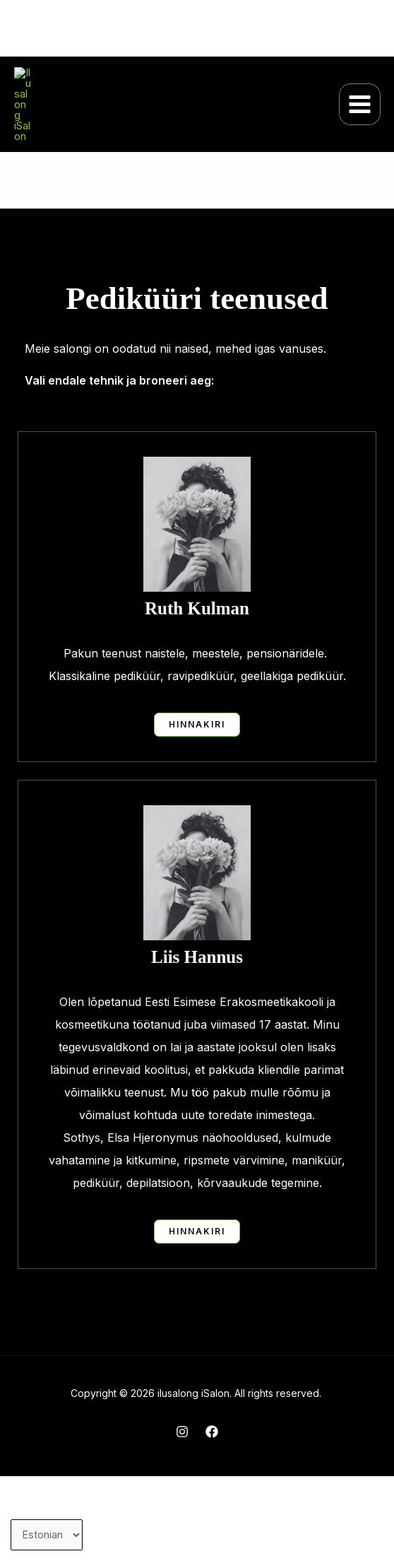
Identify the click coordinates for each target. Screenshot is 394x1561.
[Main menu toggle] (360, 147)
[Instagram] (182, 1516)
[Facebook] (211, 1516)
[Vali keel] (47, 1535)
